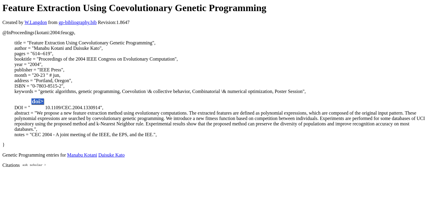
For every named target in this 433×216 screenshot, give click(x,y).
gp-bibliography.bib (78, 22)
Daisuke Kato (111, 155)
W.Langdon (35, 22)
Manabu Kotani (82, 155)
